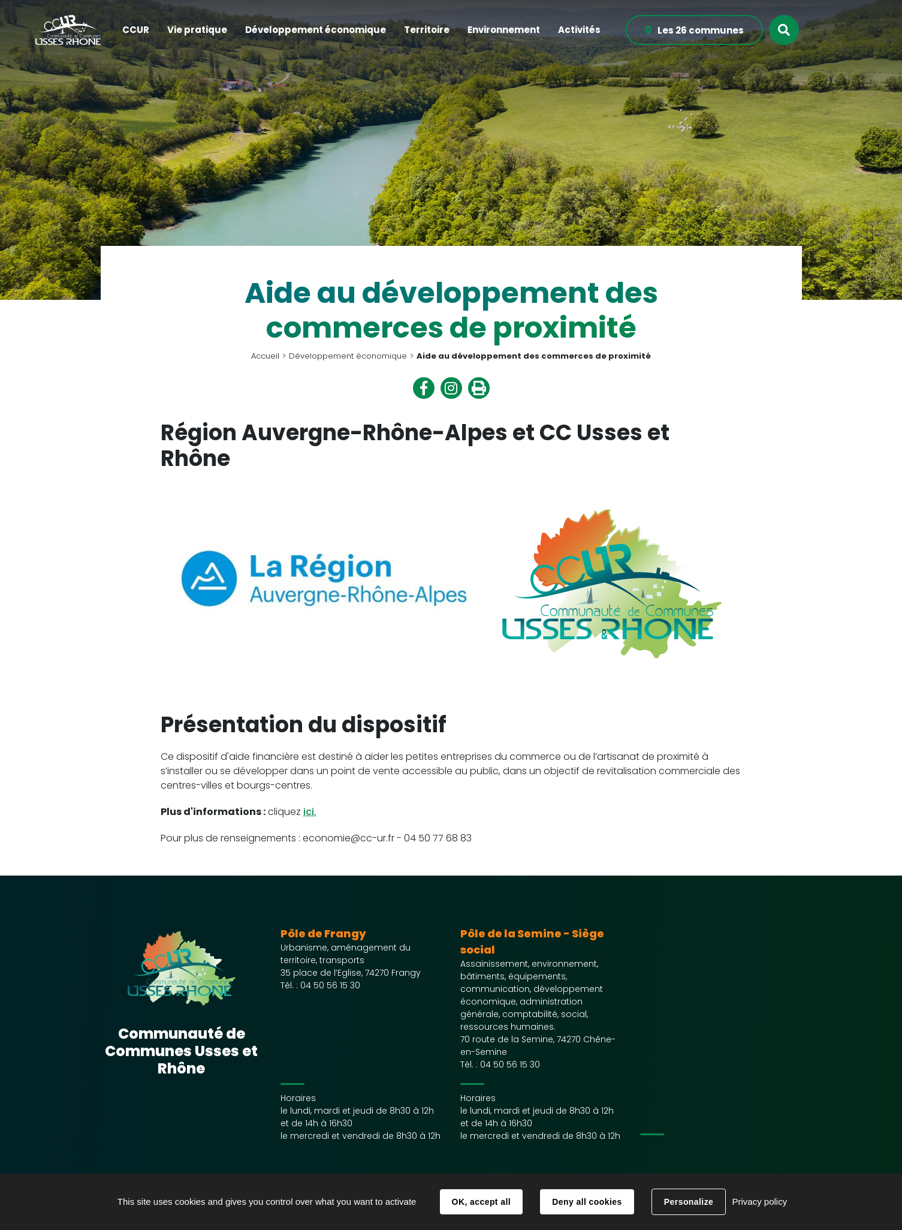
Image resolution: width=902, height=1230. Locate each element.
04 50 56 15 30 (330, 985)
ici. (309, 812)
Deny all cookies (587, 1202)
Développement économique (348, 356)
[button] (135, 30)
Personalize (688, 1202)
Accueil (265, 356)
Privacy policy (759, 1201)
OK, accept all (481, 1202)
